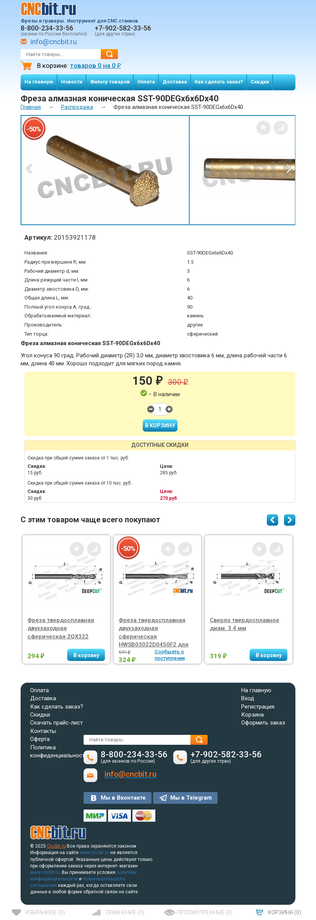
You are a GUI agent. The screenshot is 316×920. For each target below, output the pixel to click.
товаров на (95, 65)
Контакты (43, 731)
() (45, 912)
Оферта (40, 739)
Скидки (260, 82)
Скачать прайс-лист (56, 722)
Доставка (175, 82)
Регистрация (257, 706)
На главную (38, 82)
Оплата (146, 82)
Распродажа (77, 107)
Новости (71, 82)
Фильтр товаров (110, 82)
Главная (31, 107)
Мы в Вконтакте (123, 797)
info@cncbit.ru (54, 41)
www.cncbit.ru (94, 852)
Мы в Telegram (191, 797)
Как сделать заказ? (219, 82)
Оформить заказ (263, 722)
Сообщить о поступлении (170, 655)
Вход (247, 698)
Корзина (252, 714)
